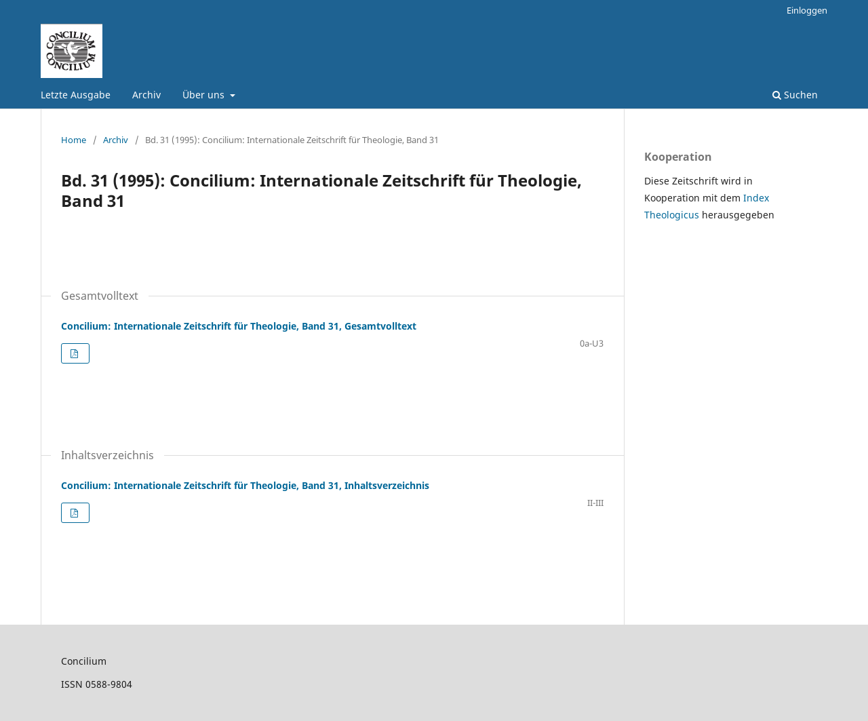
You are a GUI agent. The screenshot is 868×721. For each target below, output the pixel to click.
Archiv (146, 94)
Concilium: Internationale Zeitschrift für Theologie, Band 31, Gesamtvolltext (238, 325)
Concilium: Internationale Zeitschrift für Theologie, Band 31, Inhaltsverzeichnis (245, 485)
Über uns (204, 94)
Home (73, 140)
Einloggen (807, 10)
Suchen (795, 94)
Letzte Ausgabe (76, 94)
